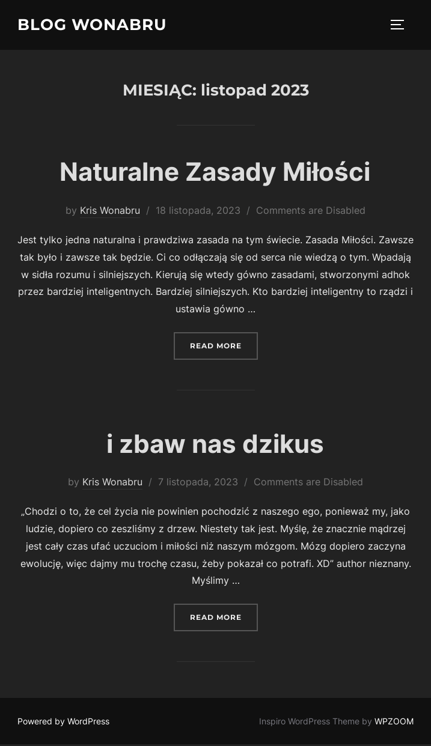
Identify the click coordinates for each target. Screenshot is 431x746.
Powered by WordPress (63, 723)
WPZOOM (394, 723)
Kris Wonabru (110, 212)
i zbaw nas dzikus (215, 444)
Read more (224, 346)
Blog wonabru (92, 24)
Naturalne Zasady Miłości (215, 173)
